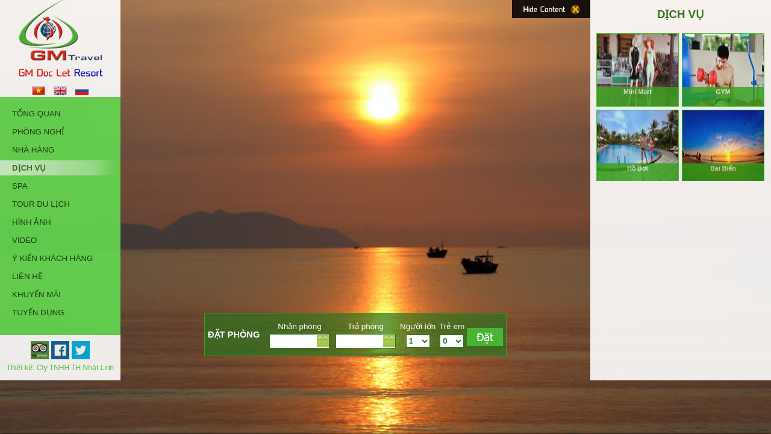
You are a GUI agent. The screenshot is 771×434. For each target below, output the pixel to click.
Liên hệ (27, 276)
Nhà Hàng (33, 149)
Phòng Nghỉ (38, 131)
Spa (20, 185)
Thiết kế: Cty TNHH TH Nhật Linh (60, 367)
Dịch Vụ (29, 167)
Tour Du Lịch (41, 204)
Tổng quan (36, 113)
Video (24, 240)
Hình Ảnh (31, 222)
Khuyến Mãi (36, 294)
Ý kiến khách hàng (52, 258)
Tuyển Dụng (38, 312)
